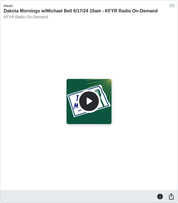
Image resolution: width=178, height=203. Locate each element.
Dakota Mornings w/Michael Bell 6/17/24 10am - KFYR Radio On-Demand (81, 10)
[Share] (171, 196)
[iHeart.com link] (172, 7)
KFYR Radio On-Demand (26, 17)
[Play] (89, 101)
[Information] (160, 196)
